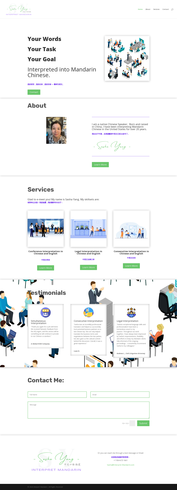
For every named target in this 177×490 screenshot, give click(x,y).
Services (156, 9)
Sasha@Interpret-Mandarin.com (120, 465)
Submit (143, 423)
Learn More (100, 164)
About (148, 9)
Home (140, 9)
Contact (165, 9)
